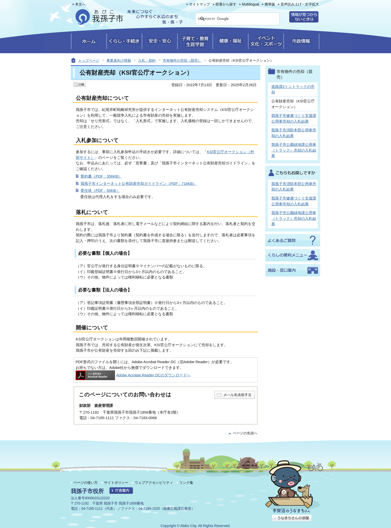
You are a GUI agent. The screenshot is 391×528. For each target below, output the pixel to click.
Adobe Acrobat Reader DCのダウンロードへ (133, 375)
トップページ (88, 60)
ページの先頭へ (245, 433)
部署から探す (225, 4)
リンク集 (186, 483)
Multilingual (250, 4)
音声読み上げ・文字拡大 (300, 4)
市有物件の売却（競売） (182, 60)
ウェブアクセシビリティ (154, 483)
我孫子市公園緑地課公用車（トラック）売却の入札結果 (293, 150)
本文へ (80, 4)
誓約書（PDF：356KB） (101, 176)
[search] (231, 18)
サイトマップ (199, 4)
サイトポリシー (116, 483)
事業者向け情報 (118, 60)
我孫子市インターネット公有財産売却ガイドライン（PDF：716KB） (138, 183)
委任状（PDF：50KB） (100, 190)
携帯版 (270, 4)
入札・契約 (147, 60)
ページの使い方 (85, 483)
